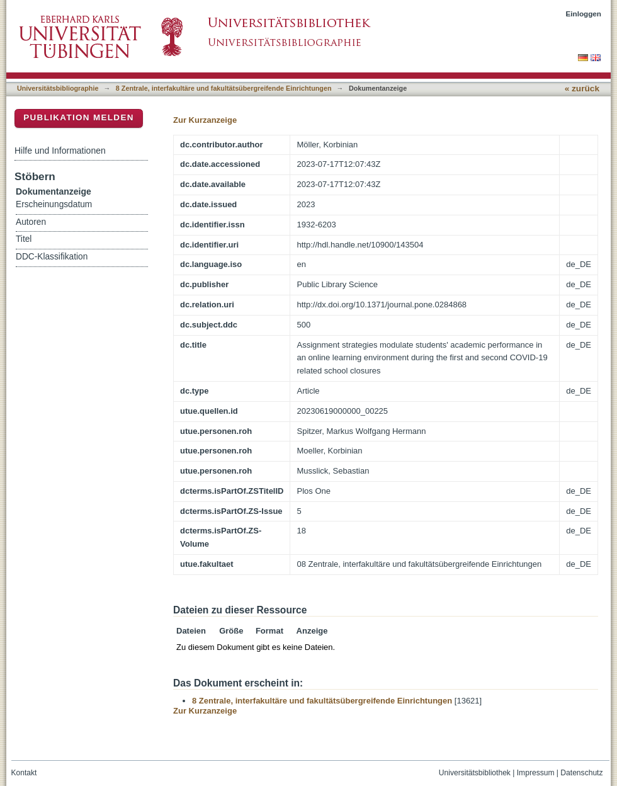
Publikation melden (78, 117)
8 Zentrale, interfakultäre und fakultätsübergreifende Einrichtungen (224, 88)
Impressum (536, 772)
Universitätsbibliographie (57, 88)
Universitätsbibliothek (475, 772)
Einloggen (584, 13)
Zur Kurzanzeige (205, 120)
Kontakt (24, 772)
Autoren (31, 222)
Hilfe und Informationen (60, 150)
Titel (23, 239)
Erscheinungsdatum (54, 204)
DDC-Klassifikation (52, 256)
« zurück (582, 88)
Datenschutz (581, 772)
